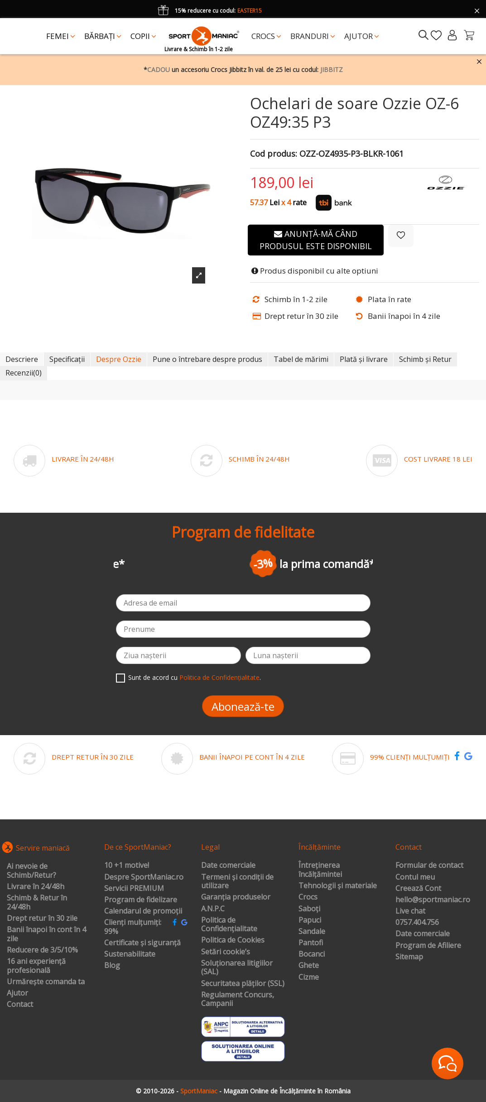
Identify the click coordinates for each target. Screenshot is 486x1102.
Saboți (309, 909)
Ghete (308, 965)
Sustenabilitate (129, 954)
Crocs (308, 897)
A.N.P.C (213, 909)
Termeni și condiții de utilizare (237, 881)
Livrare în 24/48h (35, 886)
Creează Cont (418, 888)
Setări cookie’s (225, 952)
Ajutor (17, 993)
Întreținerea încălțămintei (320, 870)
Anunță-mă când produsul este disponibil (316, 239)
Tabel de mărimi (301, 359)
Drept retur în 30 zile (42, 918)
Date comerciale (228, 865)
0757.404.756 (417, 922)
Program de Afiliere (428, 945)
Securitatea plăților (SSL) (242, 983)
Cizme (308, 977)
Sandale (311, 931)
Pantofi (310, 943)
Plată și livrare (364, 359)
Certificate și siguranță (142, 943)
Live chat (410, 911)
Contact (20, 1004)
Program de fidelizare (140, 900)
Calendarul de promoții (143, 911)
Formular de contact (429, 865)
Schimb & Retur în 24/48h (37, 902)
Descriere (21, 359)
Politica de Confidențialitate (219, 677)
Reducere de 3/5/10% (42, 950)
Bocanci (311, 954)
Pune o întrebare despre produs (207, 359)
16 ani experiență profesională (36, 966)
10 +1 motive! (126, 865)
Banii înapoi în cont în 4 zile (46, 934)
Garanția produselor (235, 897)
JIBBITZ (331, 69)
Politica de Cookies (233, 940)
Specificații (67, 359)
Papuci (309, 920)
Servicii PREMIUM (134, 888)
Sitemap (409, 957)
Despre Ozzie (118, 359)
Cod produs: (273, 154)
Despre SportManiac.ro (143, 877)
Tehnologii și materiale (337, 885)
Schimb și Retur (425, 359)
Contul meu (415, 877)
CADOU (158, 69)
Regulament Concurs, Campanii (237, 999)
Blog (112, 965)
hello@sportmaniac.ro (432, 900)
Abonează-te (243, 706)
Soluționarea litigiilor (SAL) (237, 968)
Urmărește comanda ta (46, 982)
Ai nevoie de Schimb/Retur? (31, 871)
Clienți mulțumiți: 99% (132, 927)
